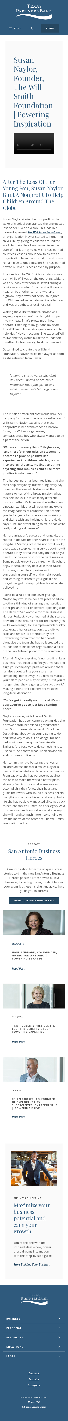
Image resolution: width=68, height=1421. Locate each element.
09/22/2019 (18, 943)
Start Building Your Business (32, 1264)
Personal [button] (14, 1328)
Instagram (34, 1385)
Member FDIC (34, 1402)
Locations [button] (15, 1347)
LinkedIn (34, 1379)
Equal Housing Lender (36, 1406)
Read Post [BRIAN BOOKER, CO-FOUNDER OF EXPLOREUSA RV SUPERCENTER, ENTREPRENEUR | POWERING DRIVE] (18, 1117)
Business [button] (13, 1318)
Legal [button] (11, 1356)
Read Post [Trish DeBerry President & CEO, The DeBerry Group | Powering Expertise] (18, 1042)
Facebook (34, 1373)
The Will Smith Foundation (44, 232)
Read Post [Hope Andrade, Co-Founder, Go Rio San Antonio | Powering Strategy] (18, 969)
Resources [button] (14, 1337)
